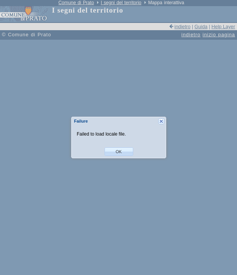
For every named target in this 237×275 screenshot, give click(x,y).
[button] (119, 151)
